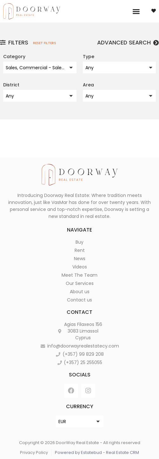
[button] (136, 11)
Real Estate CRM (122, 452)
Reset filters (44, 43)
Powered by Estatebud (78, 452)
